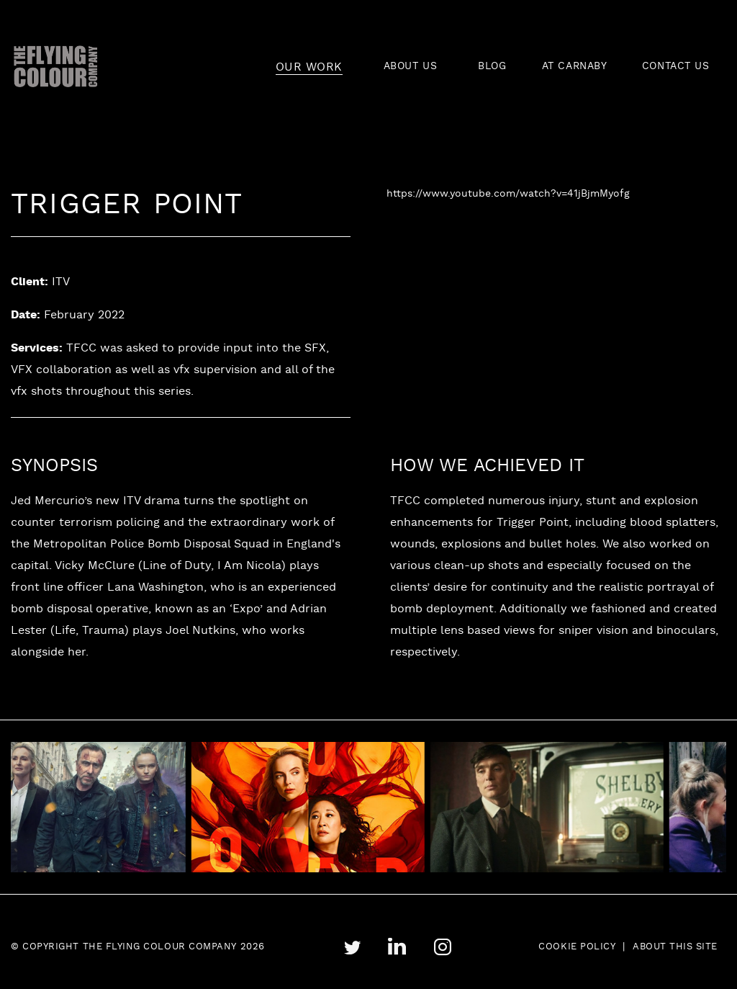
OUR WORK (309, 67)
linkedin (397, 947)
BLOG (492, 66)
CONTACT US (676, 66)
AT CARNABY (574, 66)
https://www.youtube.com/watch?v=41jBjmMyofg (508, 194)
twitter (352, 947)
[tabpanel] (325, 807)
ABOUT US (410, 66)
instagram (442, 947)
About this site (675, 947)
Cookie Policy (576, 947)
